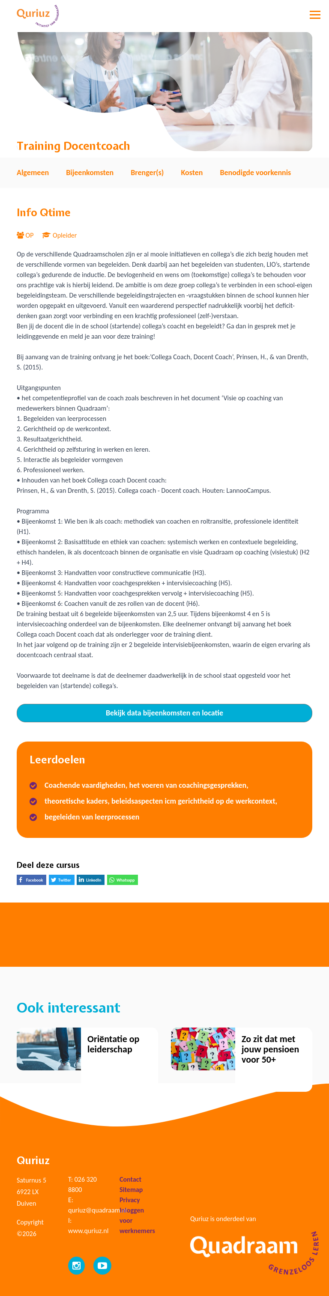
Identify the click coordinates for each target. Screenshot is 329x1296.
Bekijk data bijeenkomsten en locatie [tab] (164, 713)
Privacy (130, 1200)
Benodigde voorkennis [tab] (255, 172)
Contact (130, 1179)
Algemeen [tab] (33, 172)
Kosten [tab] (192, 172)
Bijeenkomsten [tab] (90, 172)
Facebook (32, 881)
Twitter (63, 881)
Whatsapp (123, 881)
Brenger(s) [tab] (147, 172)
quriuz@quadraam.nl (97, 1210)
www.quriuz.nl (88, 1231)
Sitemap (131, 1190)
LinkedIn (92, 880)
